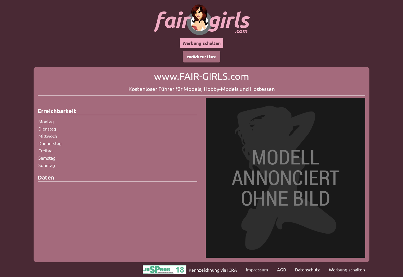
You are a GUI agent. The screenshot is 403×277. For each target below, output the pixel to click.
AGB (281, 269)
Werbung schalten (201, 43)
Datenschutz (307, 269)
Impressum (257, 269)
